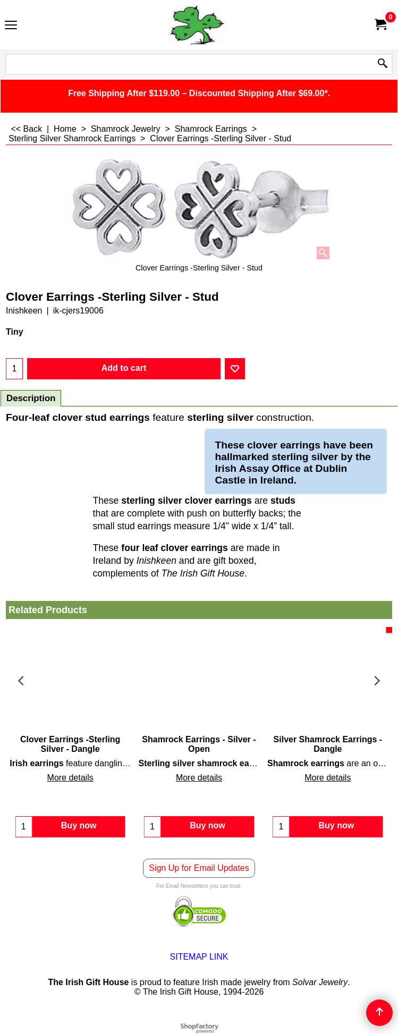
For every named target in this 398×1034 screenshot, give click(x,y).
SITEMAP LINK (199, 956)
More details (70, 777)
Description (30, 398)
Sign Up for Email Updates (199, 867)
